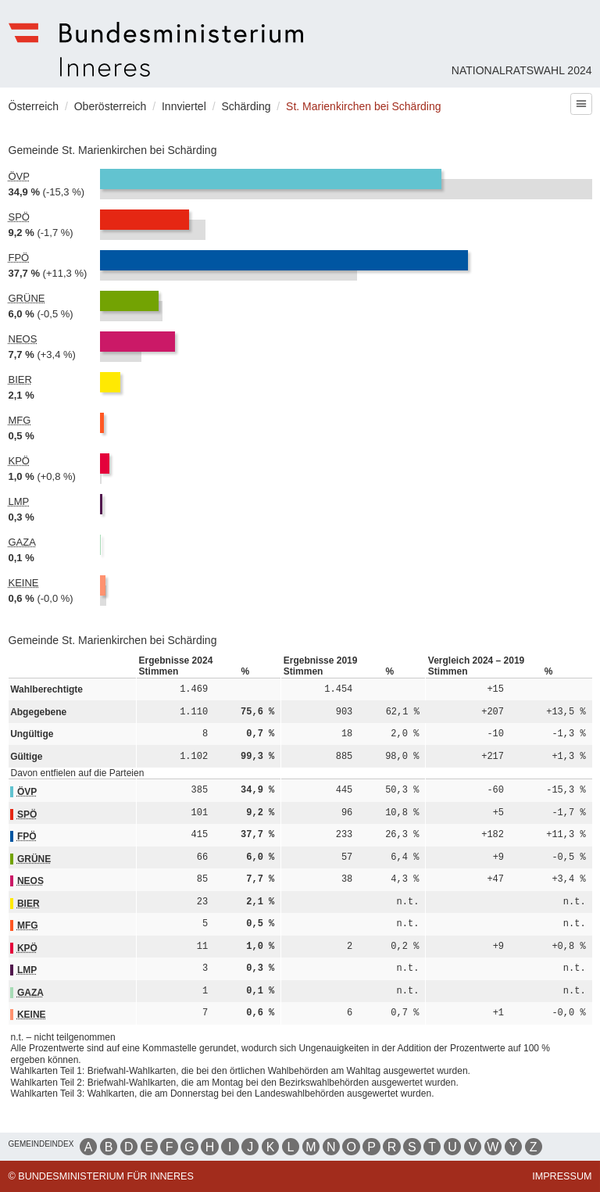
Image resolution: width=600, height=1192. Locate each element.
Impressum (561, 1176)
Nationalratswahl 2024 (522, 70)
